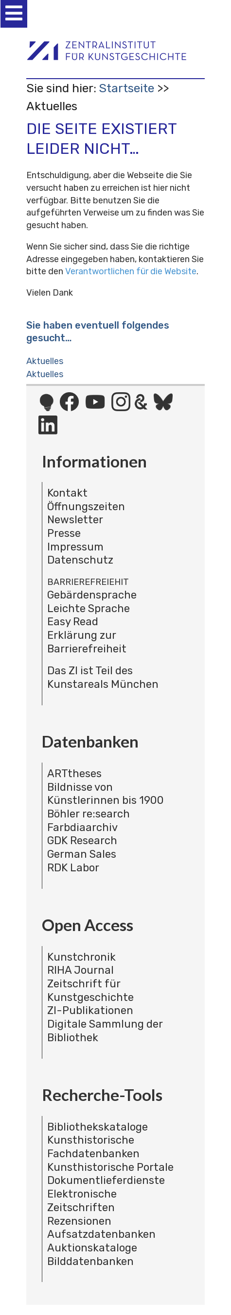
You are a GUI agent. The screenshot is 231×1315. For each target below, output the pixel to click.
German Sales (81, 854)
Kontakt (67, 492)
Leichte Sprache (88, 608)
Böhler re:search (88, 813)
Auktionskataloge (92, 1247)
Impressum (75, 546)
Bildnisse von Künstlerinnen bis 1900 (105, 794)
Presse (64, 533)
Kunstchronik (81, 957)
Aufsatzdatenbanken (101, 1234)
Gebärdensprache (92, 594)
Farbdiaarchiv (82, 827)
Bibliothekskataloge (97, 1126)
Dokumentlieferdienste (106, 1180)
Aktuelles (44, 361)
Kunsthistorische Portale (110, 1167)
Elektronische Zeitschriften (82, 1200)
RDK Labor (73, 867)
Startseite (126, 88)
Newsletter (75, 519)
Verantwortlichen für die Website (130, 271)
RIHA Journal (80, 970)
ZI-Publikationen (90, 1010)
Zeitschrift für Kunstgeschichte (90, 990)
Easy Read (72, 621)
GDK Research (82, 840)
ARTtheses (74, 773)
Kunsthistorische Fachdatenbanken (93, 1146)
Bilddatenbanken (90, 1261)
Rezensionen (79, 1221)
